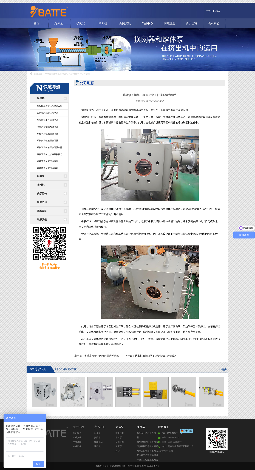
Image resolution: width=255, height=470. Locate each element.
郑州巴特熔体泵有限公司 (56, 73)
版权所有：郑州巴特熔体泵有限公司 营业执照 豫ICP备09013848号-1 (127, 466)
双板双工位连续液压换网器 (50, 154)
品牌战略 (77, 442)
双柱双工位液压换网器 (47, 133)
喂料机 (103, 23)
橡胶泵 (118, 437)
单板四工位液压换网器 (47, 140)
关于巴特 (191, 23)
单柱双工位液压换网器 (47, 161)
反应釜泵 (119, 442)
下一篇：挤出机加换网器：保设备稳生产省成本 (151, 355)
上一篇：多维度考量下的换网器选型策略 (97, 355)
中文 (208, 11)
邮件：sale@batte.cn (171, 437)
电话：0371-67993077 (172, 442)
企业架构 (77, 446)
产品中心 (147, 23)
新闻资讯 (125, 23)
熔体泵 (58, 23)
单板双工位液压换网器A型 (49, 106)
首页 (36, 23)
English (216, 11)
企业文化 (77, 437)
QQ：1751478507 (169, 433)
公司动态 (85, 73)
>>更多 (223, 369)
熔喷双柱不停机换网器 (47, 120)
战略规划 (169, 23)
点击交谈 (186, 432)
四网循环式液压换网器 (47, 113)
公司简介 (77, 433)
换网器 (80, 23)
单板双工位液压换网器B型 (49, 147)
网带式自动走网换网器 (47, 126)
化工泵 (118, 446)
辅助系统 (98, 442)
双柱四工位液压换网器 (47, 168)
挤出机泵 (119, 433)
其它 (117, 451)
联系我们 (213, 23)
